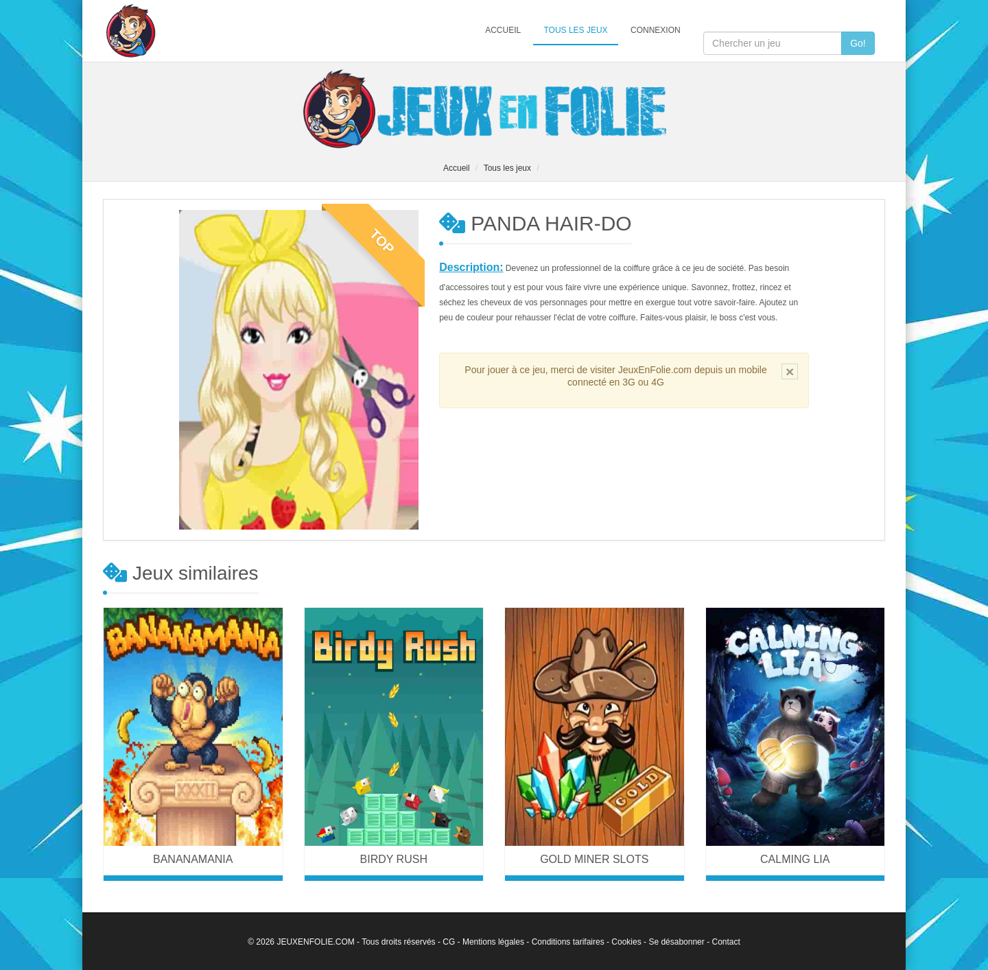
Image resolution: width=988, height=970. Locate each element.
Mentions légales (493, 942)
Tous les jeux (575, 30)
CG (449, 942)
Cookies (626, 942)
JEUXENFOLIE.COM (315, 942)
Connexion (656, 30)
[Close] (789, 371)
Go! (858, 43)
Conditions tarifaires (568, 942)
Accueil (503, 30)
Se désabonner (676, 942)
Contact (725, 942)
